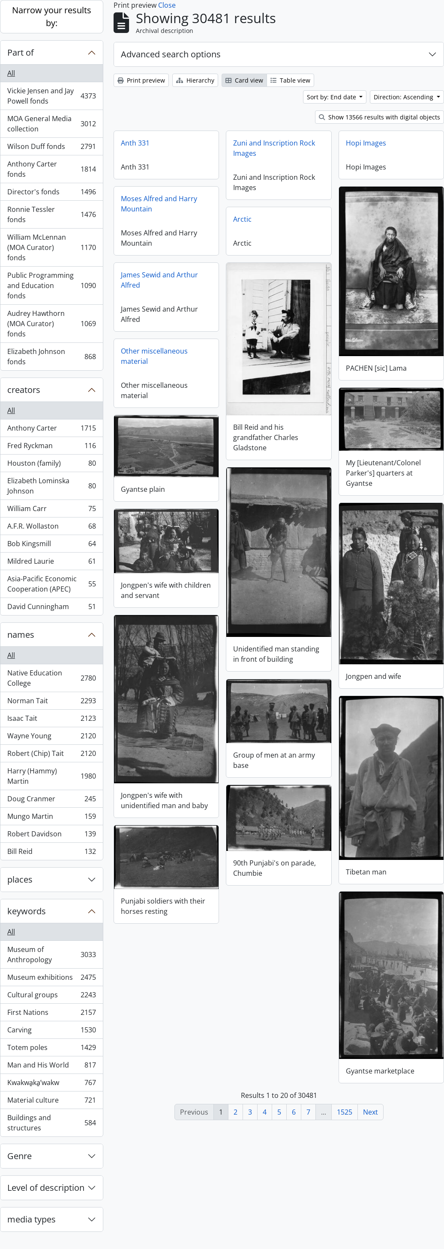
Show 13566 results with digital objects (379, 117)
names (20, 634)
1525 (344, 1112)
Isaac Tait (51, 720)
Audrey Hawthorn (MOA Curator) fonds (51, 324)
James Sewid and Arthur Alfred (159, 280)
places (20, 879)
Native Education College (51, 678)
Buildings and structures (51, 1123)
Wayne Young (51, 738)
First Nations (51, 1014)
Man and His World (51, 1067)
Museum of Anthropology (51, 954)
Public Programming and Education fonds (51, 285)
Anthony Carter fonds (51, 169)
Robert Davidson (51, 836)
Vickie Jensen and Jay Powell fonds (51, 96)
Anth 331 (135, 143)
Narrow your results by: (51, 16)
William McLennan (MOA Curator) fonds (51, 247)
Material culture (51, 1102)
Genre (19, 1156)
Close (167, 5)
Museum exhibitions (51, 979)
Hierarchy (195, 80)
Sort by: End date (332, 97)
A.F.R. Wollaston (51, 528)
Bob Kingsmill (51, 545)
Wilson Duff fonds (51, 148)
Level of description (45, 1187)
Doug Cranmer (51, 801)
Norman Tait (51, 703)
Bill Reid (51, 853)
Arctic (242, 219)
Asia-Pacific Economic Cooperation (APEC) (51, 584)
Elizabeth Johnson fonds (51, 356)
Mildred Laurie (51, 563)
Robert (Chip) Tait (51, 755)
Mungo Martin (51, 818)
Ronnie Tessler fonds (51, 214)
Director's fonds (51, 194)
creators (23, 390)
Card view (244, 80)
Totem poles (51, 1049)
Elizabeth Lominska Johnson (51, 486)
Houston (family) (51, 465)
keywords (26, 911)
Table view (290, 80)
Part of (20, 52)
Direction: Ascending (404, 97)
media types (31, 1219)
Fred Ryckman (51, 447)
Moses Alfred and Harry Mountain (159, 204)
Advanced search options (171, 54)
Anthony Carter (51, 430)
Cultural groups (51, 997)
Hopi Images (366, 143)
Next (370, 1112)
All (11, 73)
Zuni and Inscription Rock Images (274, 148)
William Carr (51, 510)
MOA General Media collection (51, 124)
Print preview (141, 80)
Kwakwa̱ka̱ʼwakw (51, 1084)
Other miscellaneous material (154, 356)
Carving (51, 1032)
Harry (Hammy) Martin (51, 776)
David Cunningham (51, 608)
